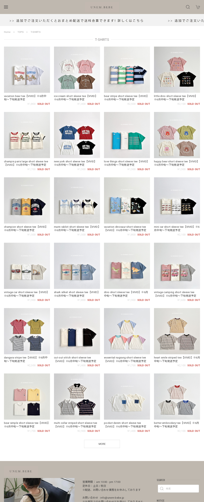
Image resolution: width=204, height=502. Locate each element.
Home (7, 32)
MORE (102, 444)
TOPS (21, 32)
